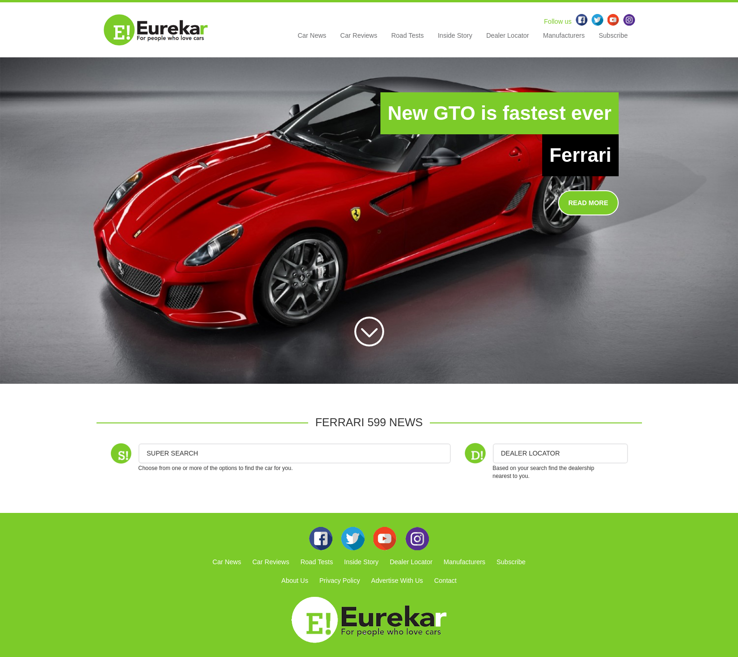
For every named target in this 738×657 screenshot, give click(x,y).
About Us (295, 580)
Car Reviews (358, 35)
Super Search (172, 453)
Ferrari (580, 155)
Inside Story (455, 35)
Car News (311, 35)
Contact (445, 580)
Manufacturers (564, 35)
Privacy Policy (339, 580)
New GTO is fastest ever (499, 113)
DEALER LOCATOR (530, 453)
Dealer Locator (507, 35)
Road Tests (407, 35)
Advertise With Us (397, 580)
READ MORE (588, 203)
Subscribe (613, 35)
